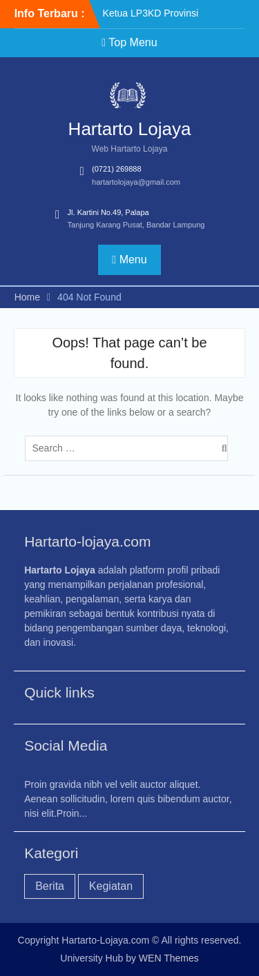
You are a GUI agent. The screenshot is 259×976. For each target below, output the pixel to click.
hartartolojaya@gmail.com (136, 182)
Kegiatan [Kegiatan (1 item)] (111, 886)
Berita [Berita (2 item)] (49, 886)
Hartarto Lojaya (129, 129)
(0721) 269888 (117, 169)
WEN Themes (169, 958)
